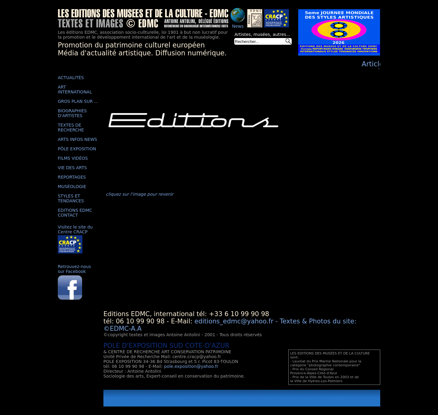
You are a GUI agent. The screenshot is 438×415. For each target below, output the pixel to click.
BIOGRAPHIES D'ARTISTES (72, 113)
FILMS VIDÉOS (73, 158)
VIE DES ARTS (72, 167)
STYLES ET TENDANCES (71, 198)
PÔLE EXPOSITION (77, 148)
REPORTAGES (72, 177)
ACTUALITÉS (71, 77)
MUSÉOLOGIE (72, 186)
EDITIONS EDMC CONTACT (75, 213)
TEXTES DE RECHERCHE (71, 127)
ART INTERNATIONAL (75, 89)
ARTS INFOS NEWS (77, 139)
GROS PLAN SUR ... (78, 101)
